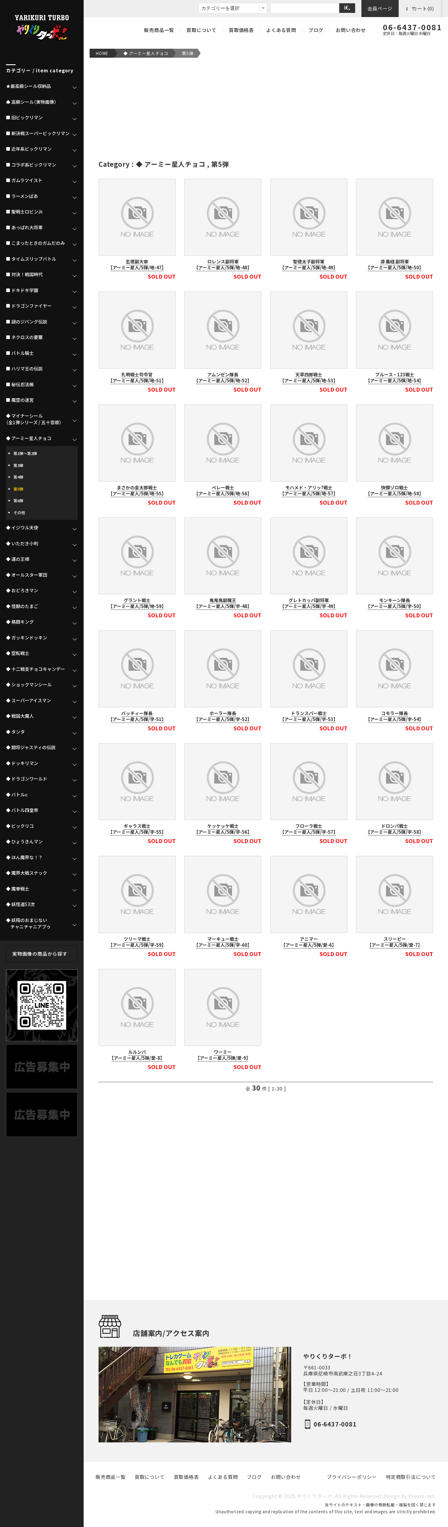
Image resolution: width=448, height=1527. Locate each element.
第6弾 (18, 500)
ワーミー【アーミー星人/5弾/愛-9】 (222, 1055)
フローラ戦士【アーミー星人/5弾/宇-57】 (309, 829)
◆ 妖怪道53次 (20, 904)
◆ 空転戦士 (17, 653)
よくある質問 (281, 29)
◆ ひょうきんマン (24, 841)
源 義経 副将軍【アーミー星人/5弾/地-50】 (394, 264)
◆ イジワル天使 (22, 527)
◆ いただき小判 (22, 543)
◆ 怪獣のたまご (22, 606)
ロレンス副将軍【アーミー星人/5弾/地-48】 (223, 264)
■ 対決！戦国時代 (24, 274)
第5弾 (187, 53)
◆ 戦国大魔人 (20, 716)
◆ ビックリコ (20, 826)
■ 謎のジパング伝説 (26, 321)
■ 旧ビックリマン (24, 117)
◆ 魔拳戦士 (17, 888)
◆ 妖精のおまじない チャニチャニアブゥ (28, 923)
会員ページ (379, 8)
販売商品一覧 (159, 29)
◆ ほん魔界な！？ (24, 857)
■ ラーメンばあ (22, 196)
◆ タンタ (15, 732)
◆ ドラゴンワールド (26, 778)
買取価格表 (241, 29)
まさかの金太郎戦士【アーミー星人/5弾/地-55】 (137, 490)
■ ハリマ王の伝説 (24, 368)
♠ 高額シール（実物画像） (31, 102)
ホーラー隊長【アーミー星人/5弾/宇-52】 (223, 716)
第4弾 (18, 477)
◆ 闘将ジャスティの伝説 (31, 747)
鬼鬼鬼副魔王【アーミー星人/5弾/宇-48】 (223, 603)
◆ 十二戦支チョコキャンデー (35, 669)
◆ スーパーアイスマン (28, 700)
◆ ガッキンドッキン (26, 637)
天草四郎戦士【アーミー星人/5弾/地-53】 (309, 377)
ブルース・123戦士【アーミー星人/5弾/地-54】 (394, 377)
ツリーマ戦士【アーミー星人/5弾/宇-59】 (137, 942)
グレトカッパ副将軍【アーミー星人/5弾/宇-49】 (309, 603)
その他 (19, 512)
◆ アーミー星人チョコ (145, 53)
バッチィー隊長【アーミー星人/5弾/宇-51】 (137, 716)
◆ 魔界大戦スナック (26, 873)
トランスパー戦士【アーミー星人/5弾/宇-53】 (309, 716)
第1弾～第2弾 (25, 453)
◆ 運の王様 (17, 559)
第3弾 (18, 465)
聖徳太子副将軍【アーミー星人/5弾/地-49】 (309, 264)
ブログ (316, 29)
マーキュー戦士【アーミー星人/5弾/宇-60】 (223, 942)
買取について (201, 29)
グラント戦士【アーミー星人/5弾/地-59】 (137, 603)
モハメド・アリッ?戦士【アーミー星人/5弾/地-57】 (309, 490)
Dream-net (422, 1496)
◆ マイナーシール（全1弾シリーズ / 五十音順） (34, 419)
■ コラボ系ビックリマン (31, 164)
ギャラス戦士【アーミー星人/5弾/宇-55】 (137, 829)
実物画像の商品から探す (39, 953)
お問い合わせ (351, 29)
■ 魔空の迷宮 (20, 400)
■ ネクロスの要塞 (24, 337)
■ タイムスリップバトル (31, 259)
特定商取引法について (411, 1477)
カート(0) (420, 8)
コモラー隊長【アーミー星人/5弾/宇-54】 (394, 716)
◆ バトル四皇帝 (22, 810)
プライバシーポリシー (352, 1477)
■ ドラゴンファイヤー (29, 306)
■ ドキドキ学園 (22, 290)
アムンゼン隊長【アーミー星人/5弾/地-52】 (223, 377)
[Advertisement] (266, 108)
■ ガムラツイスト (24, 180)
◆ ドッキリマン (22, 763)
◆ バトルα (16, 794)
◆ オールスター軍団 (26, 575)
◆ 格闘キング (20, 622)
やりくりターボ (314, 1496)
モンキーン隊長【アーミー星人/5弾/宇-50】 (394, 603)
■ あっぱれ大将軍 (24, 227)
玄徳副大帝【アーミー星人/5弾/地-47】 (137, 264)
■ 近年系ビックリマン (29, 149)
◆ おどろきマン (22, 590)
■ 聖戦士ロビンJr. (24, 211)
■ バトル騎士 (20, 353)
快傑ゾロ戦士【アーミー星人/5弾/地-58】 (394, 490)
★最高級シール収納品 (28, 86)
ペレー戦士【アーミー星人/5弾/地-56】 (223, 490)
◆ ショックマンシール (29, 684)
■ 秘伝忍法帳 (20, 384)
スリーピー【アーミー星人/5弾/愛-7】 (394, 942)
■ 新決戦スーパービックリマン (38, 133)
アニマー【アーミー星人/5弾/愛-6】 (308, 942)
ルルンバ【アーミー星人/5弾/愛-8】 (136, 1055)
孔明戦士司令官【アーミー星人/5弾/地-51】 (137, 377)
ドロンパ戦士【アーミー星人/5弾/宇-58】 (394, 829)
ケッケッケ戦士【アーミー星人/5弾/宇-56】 (223, 829)
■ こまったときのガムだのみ (35, 243)
